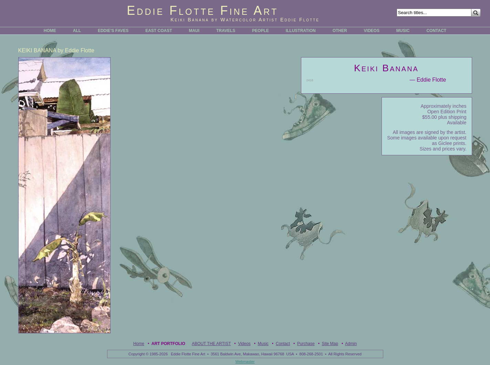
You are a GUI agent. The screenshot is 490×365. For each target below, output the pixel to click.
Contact (283, 343)
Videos (244, 343)
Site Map (330, 343)
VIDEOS (371, 30)
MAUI (194, 30)
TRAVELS (225, 30)
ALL (77, 30)
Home (138, 343)
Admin (351, 343)
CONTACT (436, 30)
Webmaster (244, 361)
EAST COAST (158, 30)
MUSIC (403, 30)
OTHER (340, 30)
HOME (50, 30)
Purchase (306, 343)
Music (263, 343)
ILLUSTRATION (301, 30)
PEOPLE (260, 30)
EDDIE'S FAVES (113, 30)
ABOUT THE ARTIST (211, 343)
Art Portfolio (168, 343)
